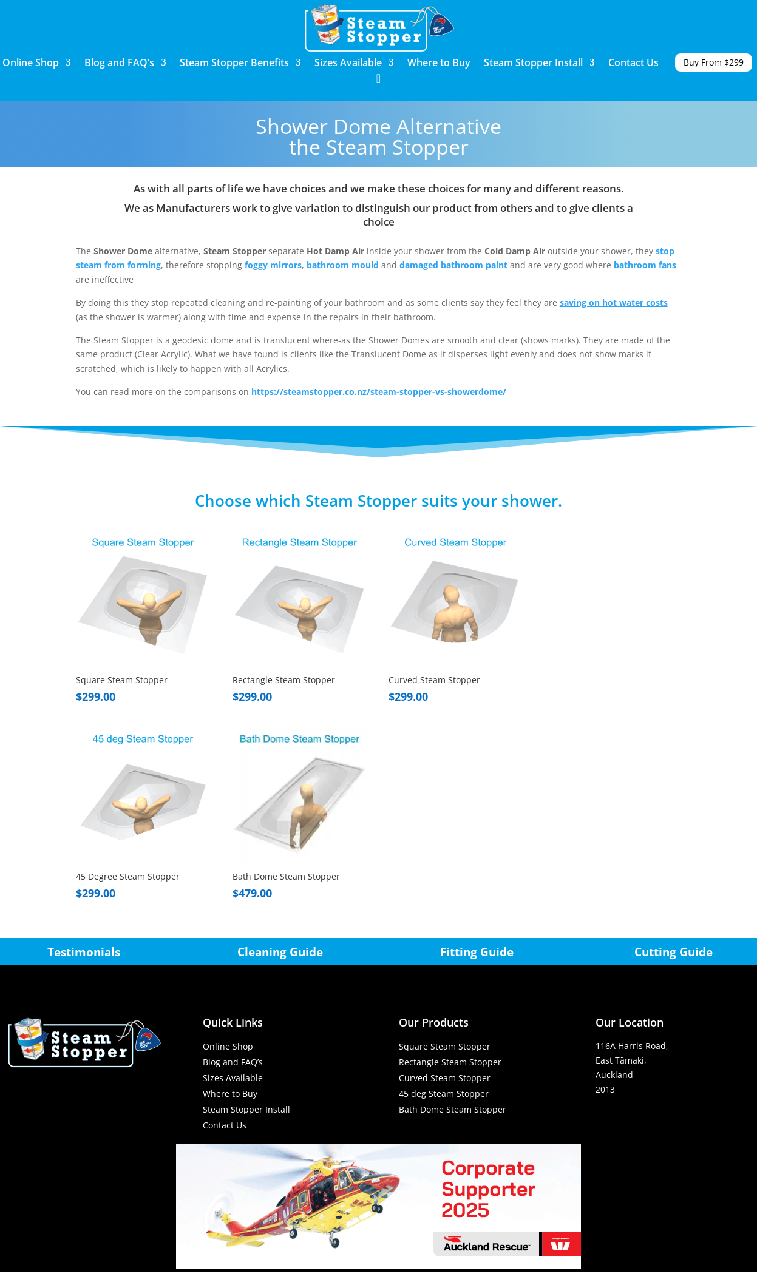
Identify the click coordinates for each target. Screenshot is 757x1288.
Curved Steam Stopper (445, 1078)
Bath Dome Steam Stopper (452, 1109)
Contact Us (633, 63)
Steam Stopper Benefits (234, 63)
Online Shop (30, 63)
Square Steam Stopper (445, 1046)
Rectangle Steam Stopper (450, 1062)
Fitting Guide (477, 951)
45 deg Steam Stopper (444, 1093)
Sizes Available (348, 63)
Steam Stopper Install (533, 63)
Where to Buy (438, 63)
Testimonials (83, 951)
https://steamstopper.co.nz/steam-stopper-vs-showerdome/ (378, 391)
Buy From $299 (714, 62)
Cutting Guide (673, 951)
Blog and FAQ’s (119, 63)
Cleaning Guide (280, 951)
